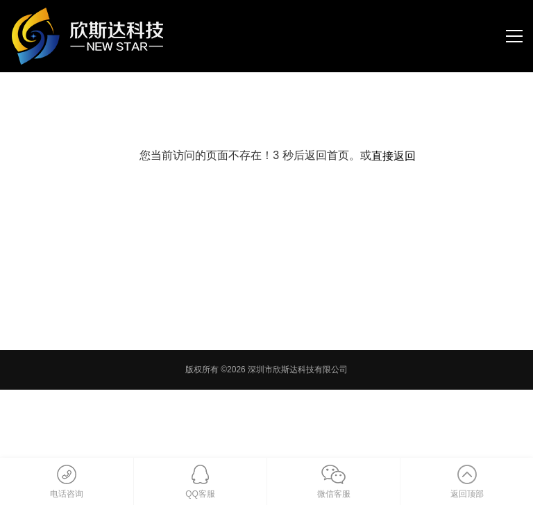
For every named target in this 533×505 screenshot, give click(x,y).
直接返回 (393, 156)
